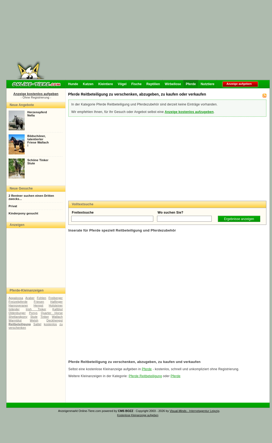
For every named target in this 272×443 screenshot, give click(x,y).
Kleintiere (105, 84)
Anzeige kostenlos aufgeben (35, 94)
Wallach (57, 316)
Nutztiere (207, 84)
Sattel (37, 324)
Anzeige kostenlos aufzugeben (189, 112)
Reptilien (153, 84)
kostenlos (50, 324)
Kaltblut (57, 309)
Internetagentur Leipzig (204, 410)
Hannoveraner (18, 305)
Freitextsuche (83, 212)
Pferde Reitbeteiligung (145, 376)
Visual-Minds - (179, 410)
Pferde (191, 84)
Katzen (88, 84)
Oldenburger (17, 313)
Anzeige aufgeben (239, 83)
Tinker (44, 316)
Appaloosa (16, 298)
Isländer (14, 309)
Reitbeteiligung (20, 324)
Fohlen (41, 298)
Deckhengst (55, 320)
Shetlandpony (18, 316)
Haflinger (56, 301)
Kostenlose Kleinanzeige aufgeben (137, 415)
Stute (34, 316)
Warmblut (15, 320)
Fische (136, 84)
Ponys (33, 313)
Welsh (34, 320)
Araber (30, 298)
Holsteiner (56, 305)
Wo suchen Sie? (170, 212)
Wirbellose (173, 84)
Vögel (122, 84)
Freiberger (56, 298)
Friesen (39, 301)
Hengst (38, 305)
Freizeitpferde (18, 301)
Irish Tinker (36, 309)
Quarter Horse (52, 313)
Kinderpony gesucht (23, 213)
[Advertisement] (129, 41)
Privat (13, 206)
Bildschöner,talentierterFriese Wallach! (38, 140)
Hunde (73, 84)
